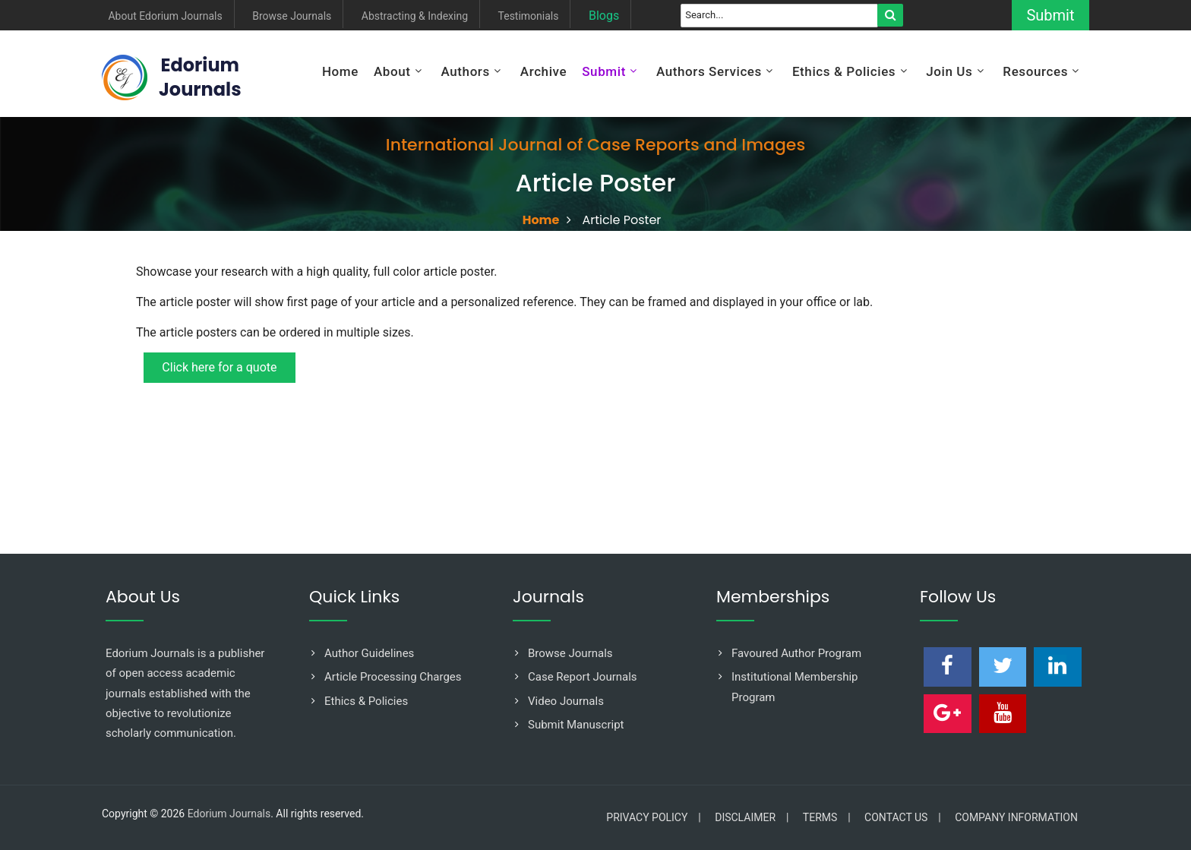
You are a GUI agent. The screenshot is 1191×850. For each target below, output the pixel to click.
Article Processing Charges (393, 677)
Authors (465, 71)
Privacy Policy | (653, 817)
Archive (543, 71)
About (392, 71)
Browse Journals (291, 16)
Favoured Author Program (796, 653)
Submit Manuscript (576, 725)
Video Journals (566, 701)
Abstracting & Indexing (415, 16)
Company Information (1016, 817)
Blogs (604, 16)
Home (340, 71)
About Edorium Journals (165, 16)
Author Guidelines (369, 653)
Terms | (827, 817)
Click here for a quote (220, 368)
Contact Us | (902, 817)
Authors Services (709, 71)
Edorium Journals (229, 813)
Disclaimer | (751, 817)
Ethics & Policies (844, 71)
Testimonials (528, 16)
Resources (1035, 71)
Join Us (949, 71)
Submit (1046, 15)
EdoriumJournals (200, 77)
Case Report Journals (582, 677)
